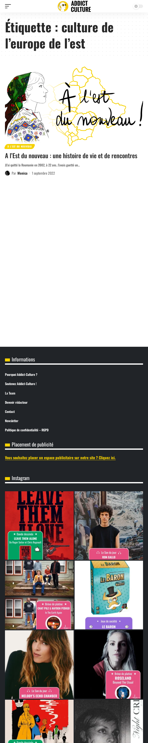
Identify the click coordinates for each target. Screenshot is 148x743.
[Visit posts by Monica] (7, 173)
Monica (22, 173)
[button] (9, 6)
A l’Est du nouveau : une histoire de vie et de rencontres (71, 155)
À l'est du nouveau (19, 146)
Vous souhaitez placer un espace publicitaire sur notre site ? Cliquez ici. (60, 457)
